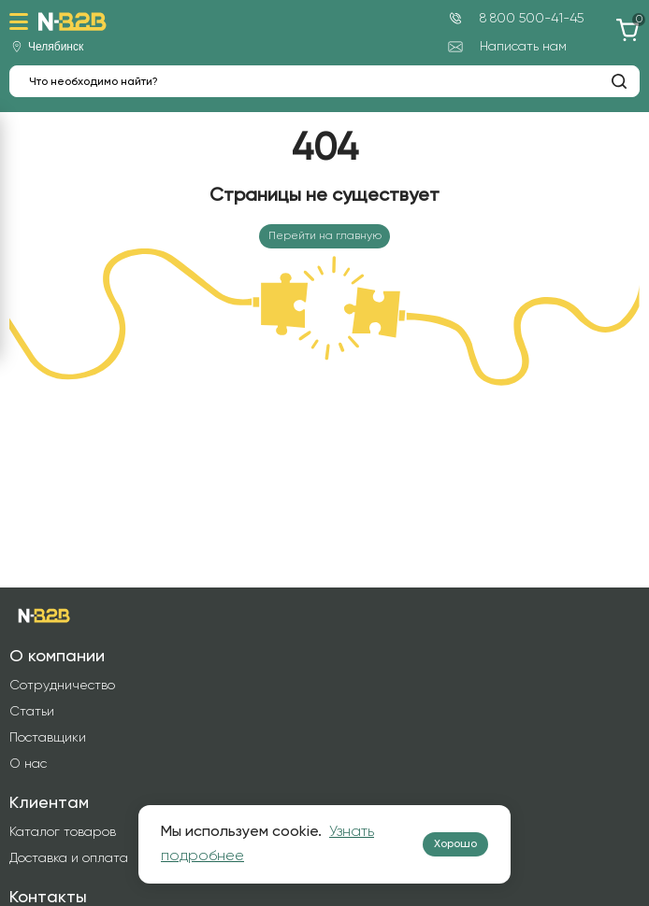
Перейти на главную (325, 236)
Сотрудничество (62, 685)
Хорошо (455, 844)
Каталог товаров (62, 832)
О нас (28, 764)
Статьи (31, 711)
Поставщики (47, 737)
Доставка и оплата (68, 858)
